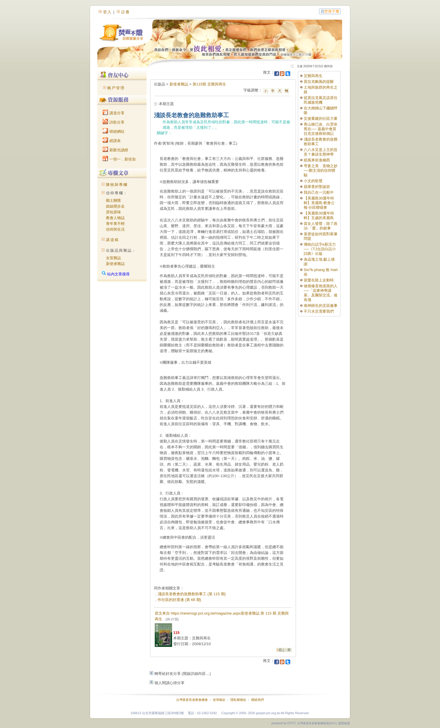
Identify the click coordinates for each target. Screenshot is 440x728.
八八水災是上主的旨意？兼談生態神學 (321, 152)
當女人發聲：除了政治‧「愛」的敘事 (321, 225)
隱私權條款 (238, 699)
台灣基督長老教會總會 (192, 699)
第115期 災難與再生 (209, 84)
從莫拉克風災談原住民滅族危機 (321, 100)
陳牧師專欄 (117, 184)
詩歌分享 (113, 122)
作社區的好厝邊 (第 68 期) (179, 600)
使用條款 (219, 699)
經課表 (111, 141)
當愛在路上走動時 (319, 280)
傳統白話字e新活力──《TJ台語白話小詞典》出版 (320, 249)
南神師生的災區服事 (321, 305)
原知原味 (113, 212)
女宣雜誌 (113, 258)
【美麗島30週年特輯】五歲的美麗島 (319, 215)
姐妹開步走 (115, 206)
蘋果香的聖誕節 (317, 186)
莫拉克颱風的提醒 (319, 81)
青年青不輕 (115, 223)
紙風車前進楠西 (317, 160)
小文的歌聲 (313, 181)
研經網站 (113, 131)
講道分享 (113, 113)
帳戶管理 (116, 88)
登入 (107, 12)
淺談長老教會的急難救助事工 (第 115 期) (192, 594)
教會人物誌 (115, 218)
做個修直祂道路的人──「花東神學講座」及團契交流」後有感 (321, 293)
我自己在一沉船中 (319, 192)
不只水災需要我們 (319, 311)
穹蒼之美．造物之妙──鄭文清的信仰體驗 (321, 170)
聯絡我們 (257, 699)
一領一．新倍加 (119, 159)
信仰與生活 (115, 229)
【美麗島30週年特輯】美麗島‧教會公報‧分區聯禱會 (319, 203)
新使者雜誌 (115, 264)
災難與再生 (313, 76)
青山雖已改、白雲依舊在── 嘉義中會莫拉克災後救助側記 (321, 129)
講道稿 (112, 240)
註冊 (125, 12)
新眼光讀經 (115, 150)
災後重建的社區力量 (321, 118)
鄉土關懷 (113, 200)
